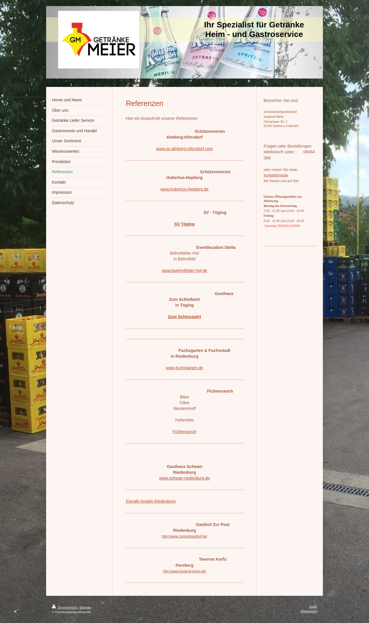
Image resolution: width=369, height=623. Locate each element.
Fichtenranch (185, 431)
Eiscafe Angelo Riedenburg (150, 501)
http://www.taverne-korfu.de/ (184, 571)
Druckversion (65, 607)
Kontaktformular (276, 175)
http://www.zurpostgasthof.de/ (184, 536)
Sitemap (85, 607)
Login (313, 606)
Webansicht (308, 611)
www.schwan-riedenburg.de (184, 478)
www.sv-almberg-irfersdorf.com (184, 148)
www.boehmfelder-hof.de (184, 270)
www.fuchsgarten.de (184, 367)
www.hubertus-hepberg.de (185, 189)
